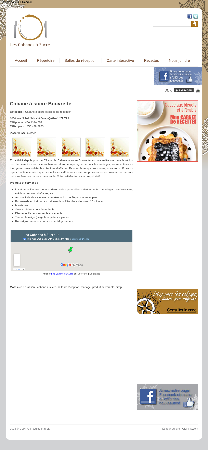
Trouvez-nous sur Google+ (16, 1)
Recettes (151, 60)
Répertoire (46, 60)
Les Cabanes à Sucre (62, 273)
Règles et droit (41, 428)
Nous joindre (179, 60)
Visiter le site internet (23, 133)
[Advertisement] (80, 76)
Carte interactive (120, 60)
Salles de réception (81, 60)
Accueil (21, 60)
